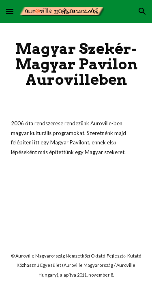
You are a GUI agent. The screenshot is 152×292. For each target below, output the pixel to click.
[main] (76, 64)
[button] (9, 11)
